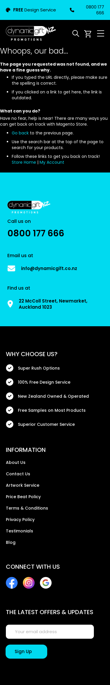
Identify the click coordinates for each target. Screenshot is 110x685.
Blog (11, 542)
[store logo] (31, 33)
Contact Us (18, 474)
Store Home (24, 162)
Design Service (31, 10)
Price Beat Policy (23, 496)
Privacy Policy (20, 519)
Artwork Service (22, 485)
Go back (20, 133)
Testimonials (19, 531)
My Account (52, 162)
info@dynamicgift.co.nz (49, 268)
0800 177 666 (87, 10)
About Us (16, 462)
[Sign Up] (26, 652)
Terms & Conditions (27, 508)
